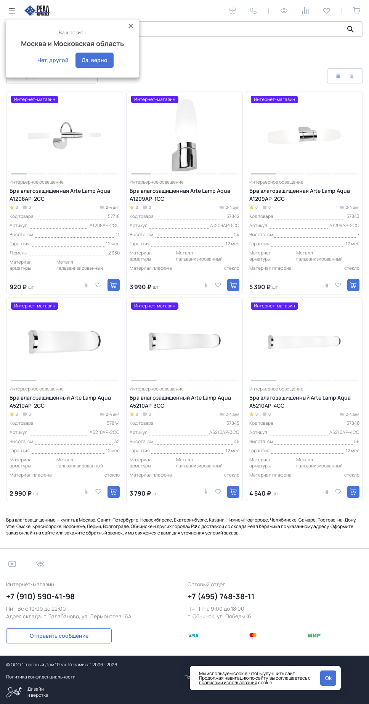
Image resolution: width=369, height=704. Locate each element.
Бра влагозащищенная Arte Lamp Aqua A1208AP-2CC (60, 194)
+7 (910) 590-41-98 (40, 596)
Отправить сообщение (48, 635)
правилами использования (228, 682)
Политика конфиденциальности (40, 676)
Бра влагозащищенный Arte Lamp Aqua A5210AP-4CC (300, 401)
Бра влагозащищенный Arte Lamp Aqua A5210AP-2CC (60, 401)
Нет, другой (52, 60)
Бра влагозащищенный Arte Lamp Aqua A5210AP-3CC (180, 401)
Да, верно (94, 60)
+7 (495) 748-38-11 (221, 596)
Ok (328, 678)
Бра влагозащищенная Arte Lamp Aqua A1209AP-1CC (180, 194)
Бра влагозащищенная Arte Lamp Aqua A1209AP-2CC (299, 194)
